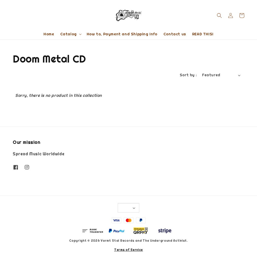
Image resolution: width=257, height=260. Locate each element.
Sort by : (188, 75)
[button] (219, 15)
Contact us (174, 34)
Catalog (68, 34)
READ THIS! (203, 34)
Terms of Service (128, 250)
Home (48, 34)
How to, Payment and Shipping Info (122, 34)
